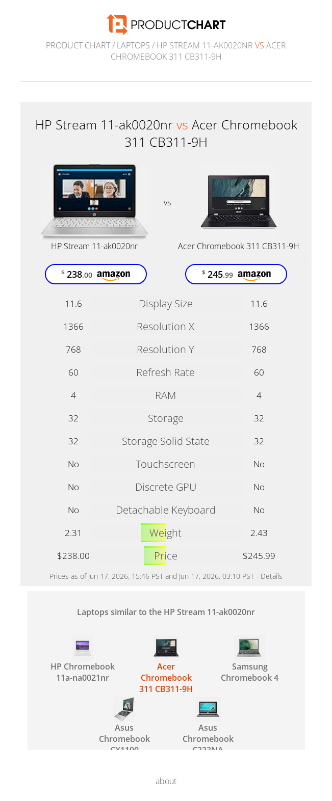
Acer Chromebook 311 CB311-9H (238, 246)
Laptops (133, 45)
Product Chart (78, 45)
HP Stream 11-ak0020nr (94, 246)
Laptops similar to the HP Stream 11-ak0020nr (166, 612)
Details (272, 576)
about (166, 781)
